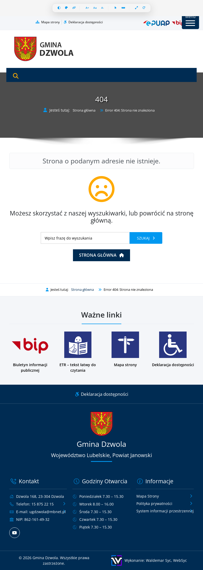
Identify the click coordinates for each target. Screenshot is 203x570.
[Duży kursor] (116, 8)
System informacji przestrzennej (165, 510)
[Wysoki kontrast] (59, 8)
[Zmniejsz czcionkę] (102, 8)
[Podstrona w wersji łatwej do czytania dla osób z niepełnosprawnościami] (78, 352)
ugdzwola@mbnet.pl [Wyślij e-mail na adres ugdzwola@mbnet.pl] (47, 511)
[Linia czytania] (123, 8)
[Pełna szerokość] (136, 8)
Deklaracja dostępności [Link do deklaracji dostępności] (101, 394)
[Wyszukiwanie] (85, 238)
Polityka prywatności (154, 503)
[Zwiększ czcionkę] (87, 8)
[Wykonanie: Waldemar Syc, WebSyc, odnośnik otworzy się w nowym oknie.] (149, 560)
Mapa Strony (147, 496)
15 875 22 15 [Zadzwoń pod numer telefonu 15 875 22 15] (42, 504)
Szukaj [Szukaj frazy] (144, 238)
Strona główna (84, 110)
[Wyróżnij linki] (74, 8)
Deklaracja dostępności (83, 22)
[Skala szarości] (66, 8)
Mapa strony (48, 22)
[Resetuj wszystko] (144, 8)
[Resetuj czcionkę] (95, 8)
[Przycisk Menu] (190, 20)
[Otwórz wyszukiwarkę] (15, 76)
